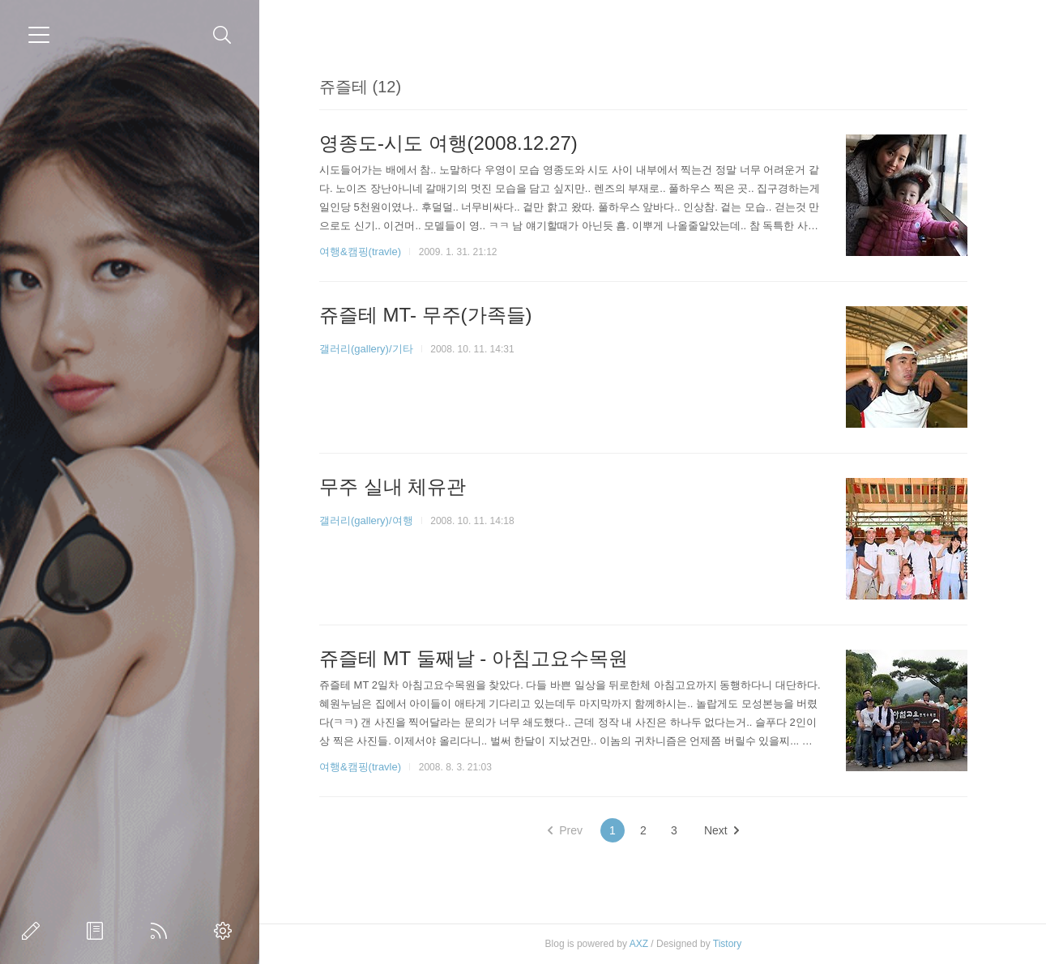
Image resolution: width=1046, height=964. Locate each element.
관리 (226, 931)
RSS (162, 931)
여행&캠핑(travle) (360, 251)
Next (721, 830)
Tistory (727, 943)
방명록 (98, 931)
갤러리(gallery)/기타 (366, 349)
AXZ (639, 943)
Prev (565, 830)
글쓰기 (34, 931)
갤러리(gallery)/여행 (366, 520)
